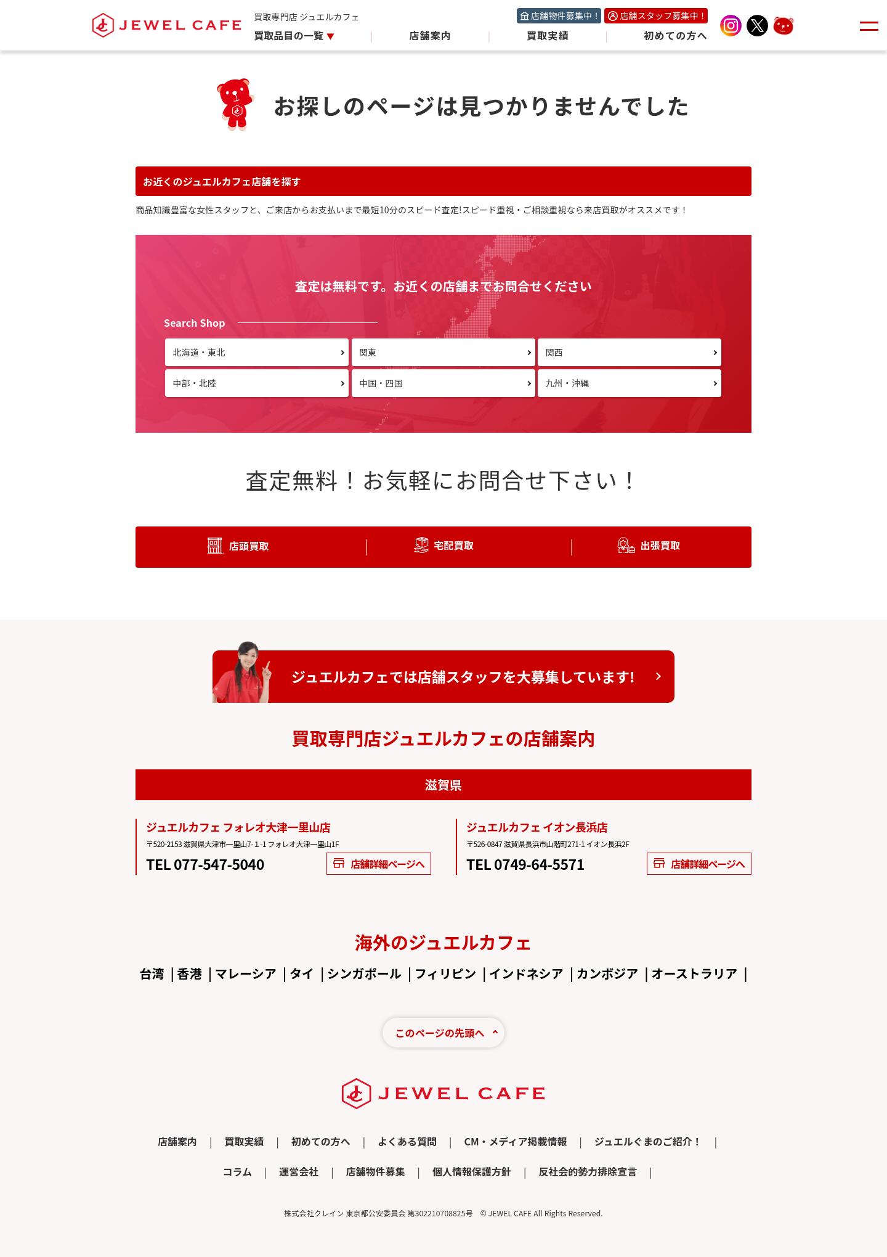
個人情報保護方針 (471, 1171)
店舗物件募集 (375, 1171)
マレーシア (246, 973)
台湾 (151, 973)
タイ (302, 973)
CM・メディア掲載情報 (515, 1141)
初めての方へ (676, 35)
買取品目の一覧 (290, 35)
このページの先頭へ (439, 1032)
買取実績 (548, 35)
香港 (189, 973)
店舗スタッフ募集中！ (663, 15)
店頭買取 (249, 545)
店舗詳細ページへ (378, 863)
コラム (237, 1171)
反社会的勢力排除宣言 (587, 1171)
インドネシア (526, 973)
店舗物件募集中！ (566, 15)
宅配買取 (454, 545)
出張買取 (660, 545)
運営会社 (298, 1171)
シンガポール (364, 973)
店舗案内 (430, 35)
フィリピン (445, 973)
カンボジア (608, 973)
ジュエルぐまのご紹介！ (648, 1141)
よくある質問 (407, 1141)
